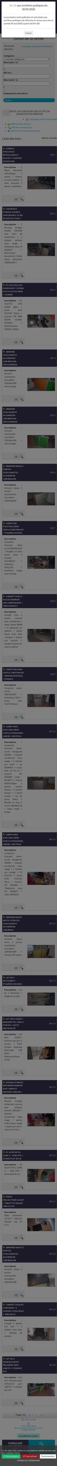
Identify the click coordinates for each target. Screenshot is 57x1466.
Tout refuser (30, 1456)
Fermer (28, 33)
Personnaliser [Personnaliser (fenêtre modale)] (48, 1456)
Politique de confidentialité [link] (28, 1460)
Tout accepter (11, 1456)
